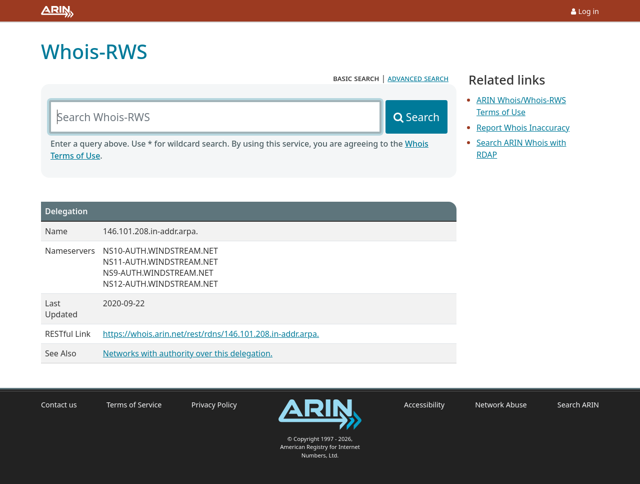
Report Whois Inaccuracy (523, 127)
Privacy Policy (214, 404)
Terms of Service (134, 404)
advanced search (418, 78)
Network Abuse (501, 404)
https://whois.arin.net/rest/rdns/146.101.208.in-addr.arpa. (211, 333)
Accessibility (424, 404)
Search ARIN (578, 404)
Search (423, 117)
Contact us (59, 404)
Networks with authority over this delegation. (187, 353)
